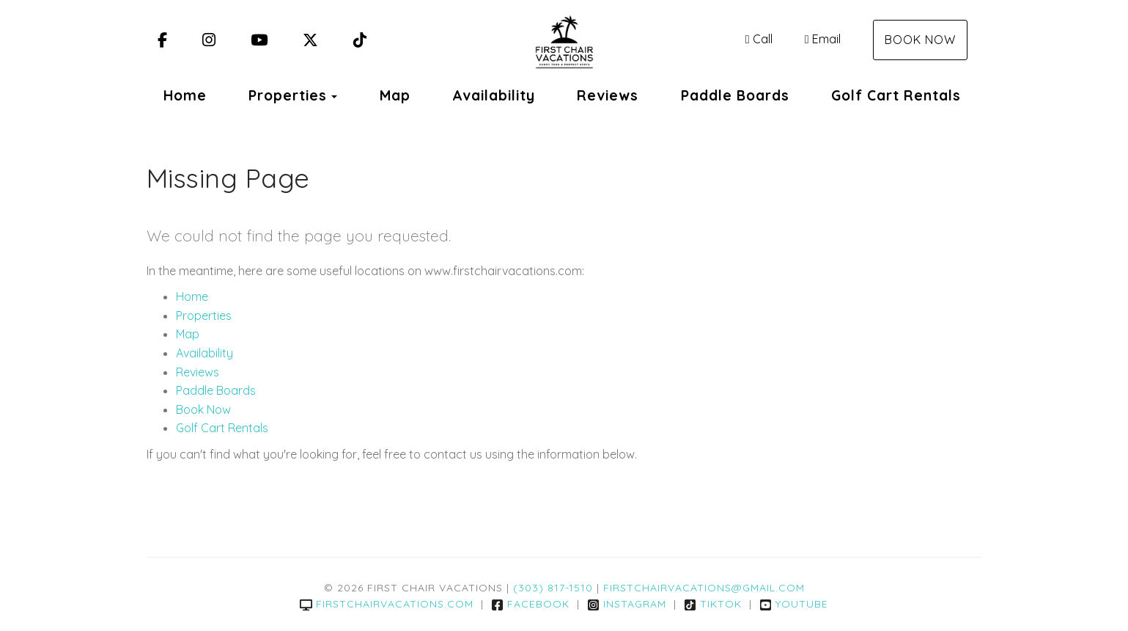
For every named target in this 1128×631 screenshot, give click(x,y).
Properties (287, 95)
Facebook (530, 603)
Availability (493, 95)
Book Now (920, 39)
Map (395, 95)
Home (185, 95)
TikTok (713, 603)
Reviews (607, 95)
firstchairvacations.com (386, 603)
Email (823, 39)
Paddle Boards (735, 95)
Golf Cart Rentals (896, 95)
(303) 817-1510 (553, 587)
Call (759, 39)
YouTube (793, 603)
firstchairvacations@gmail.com (704, 587)
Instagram (626, 603)
